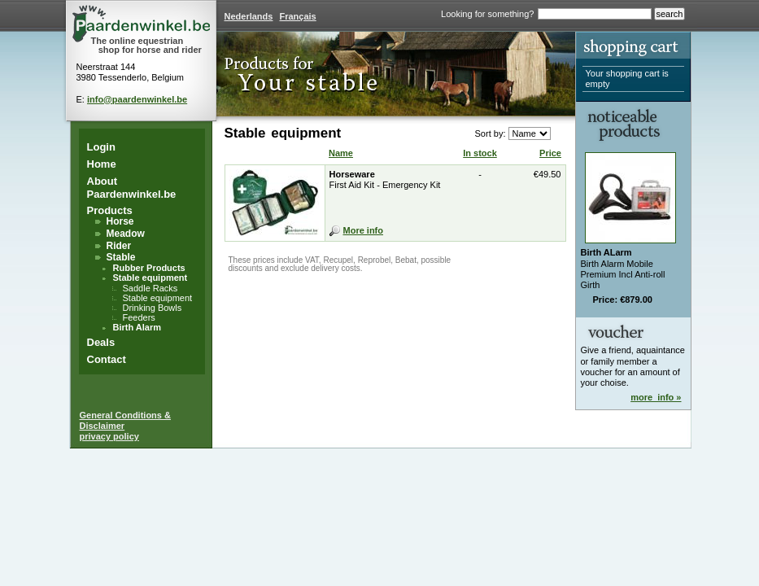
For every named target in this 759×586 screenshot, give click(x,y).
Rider (119, 245)
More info (363, 230)
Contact (106, 359)
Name (341, 153)
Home (101, 164)
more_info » (655, 397)
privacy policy (109, 436)
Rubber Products (149, 268)
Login (101, 147)
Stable (121, 257)
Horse (120, 221)
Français (297, 16)
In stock (480, 153)
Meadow (126, 233)
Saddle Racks (150, 288)
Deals (101, 342)
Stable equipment (150, 277)
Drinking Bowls (152, 308)
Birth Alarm (137, 327)
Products (110, 210)
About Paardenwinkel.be (132, 187)
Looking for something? (487, 14)
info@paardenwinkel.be (137, 99)
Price (550, 153)
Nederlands (249, 16)
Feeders (139, 317)
